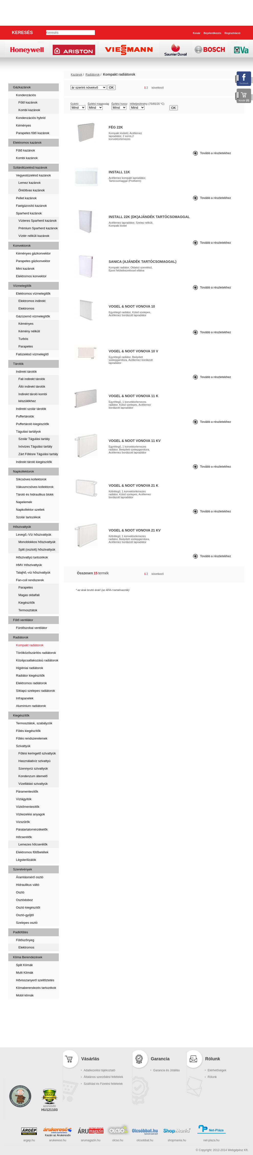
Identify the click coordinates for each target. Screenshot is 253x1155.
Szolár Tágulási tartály (34, 439)
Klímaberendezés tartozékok (36, 988)
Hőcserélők (24, 837)
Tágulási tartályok (28, 431)
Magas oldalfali (29, 595)
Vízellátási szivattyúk (33, 783)
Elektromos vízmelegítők (33, 293)
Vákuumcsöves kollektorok (35, 487)
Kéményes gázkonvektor (33, 253)
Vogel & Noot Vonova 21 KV (135, 530)
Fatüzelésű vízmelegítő (32, 354)
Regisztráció (232, 33)
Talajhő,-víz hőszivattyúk (33, 572)
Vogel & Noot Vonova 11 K (134, 396)
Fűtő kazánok (28, 102)
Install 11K (119, 172)
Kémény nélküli (29, 331)
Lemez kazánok (30, 183)
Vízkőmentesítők (28, 806)
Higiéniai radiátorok (29, 668)
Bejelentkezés (212, 33)
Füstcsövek (24, 1023)
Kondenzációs (26, 95)
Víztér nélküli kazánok (34, 236)
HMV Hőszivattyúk (29, 565)
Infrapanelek (25, 698)
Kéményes (23, 125)
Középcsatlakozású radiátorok (37, 660)
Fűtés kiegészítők (28, 731)
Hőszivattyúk (22, 527)
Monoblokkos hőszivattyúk (37, 542)
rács (225, 88)
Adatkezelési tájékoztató (99, 1070)
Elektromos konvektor (31, 276)
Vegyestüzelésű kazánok (33, 175)
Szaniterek (23, 1007)
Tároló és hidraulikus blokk (35, 494)
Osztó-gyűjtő (25, 915)
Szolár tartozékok (28, 517)
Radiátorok (21, 637)
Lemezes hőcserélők (33, 844)
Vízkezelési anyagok (30, 814)
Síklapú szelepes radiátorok (35, 691)
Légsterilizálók (26, 860)
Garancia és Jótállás (166, 1070)
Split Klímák (24, 965)
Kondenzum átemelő (33, 776)
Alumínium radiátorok (31, 706)
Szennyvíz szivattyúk (33, 768)
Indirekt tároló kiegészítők (34, 462)
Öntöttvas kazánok (32, 190)
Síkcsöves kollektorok (31, 479)
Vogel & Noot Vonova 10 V (133, 351)
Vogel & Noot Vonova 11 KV (135, 441)
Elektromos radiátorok (31, 683)
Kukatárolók (25, 1038)
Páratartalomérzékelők (32, 829)
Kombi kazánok (29, 110)
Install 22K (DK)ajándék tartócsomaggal (149, 217)
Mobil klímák (25, 995)
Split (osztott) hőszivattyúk (37, 549)
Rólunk (212, 1077)
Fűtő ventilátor (23, 620)
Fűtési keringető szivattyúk (37, 753)
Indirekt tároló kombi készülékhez (33, 397)
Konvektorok (22, 245)
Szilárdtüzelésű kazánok (30, 167)
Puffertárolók (25, 416)
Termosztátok (28, 610)
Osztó (20, 892)
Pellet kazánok (26, 198)
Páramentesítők (27, 791)
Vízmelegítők (22, 286)
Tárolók (18, 364)
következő (158, 87)
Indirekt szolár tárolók (31, 409)
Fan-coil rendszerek (30, 580)
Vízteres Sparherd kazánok (38, 220)
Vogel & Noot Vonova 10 (132, 306)
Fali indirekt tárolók (32, 379)
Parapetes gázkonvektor (33, 261)
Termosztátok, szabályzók (34, 723)
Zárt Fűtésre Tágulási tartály (38, 454)
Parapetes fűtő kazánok (33, 133)
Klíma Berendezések (27, 957)
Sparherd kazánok (29, 213)
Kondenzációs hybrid (31, 118)
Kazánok (21, 74)
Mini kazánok (25, 268)
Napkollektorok (23, 471)
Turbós (23, 339)
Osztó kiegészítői (28, 907)
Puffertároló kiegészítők (32, 424)
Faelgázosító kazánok (31, 206)
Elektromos (26, 308)
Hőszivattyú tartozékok (32, 557)
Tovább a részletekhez (215, 153)
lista (234, 88)
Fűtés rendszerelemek (32, 738)
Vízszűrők (23, 822)
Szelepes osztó (27, 922)
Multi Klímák (24, 972)
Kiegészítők (27, 602)
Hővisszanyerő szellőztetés (35, 980)
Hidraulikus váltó (27, 885)
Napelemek (24, 502)
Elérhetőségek (217, 1070)
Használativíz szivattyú (35, 761)
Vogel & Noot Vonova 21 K (134, 485)
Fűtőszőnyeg (25, 940)
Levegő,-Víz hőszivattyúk (33, 534)
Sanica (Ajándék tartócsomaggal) (143, 262)
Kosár (196, 33)
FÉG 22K (116, 127)
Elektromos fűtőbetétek (32, 852)
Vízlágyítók (24, 799)
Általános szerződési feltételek (103, 1077)
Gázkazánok (22, 87)
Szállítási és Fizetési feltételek (103, 1084)
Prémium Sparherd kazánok (38, 228)
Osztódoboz (24, 900)
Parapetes (26, 346)
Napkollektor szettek (30, 509)
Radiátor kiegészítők (30, 675)
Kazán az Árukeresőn (58, 1135)
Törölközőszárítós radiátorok (36, 653)
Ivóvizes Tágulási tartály (35, 446)
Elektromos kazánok (27, 142)
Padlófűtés (20, 932)
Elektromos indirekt (32, 301)
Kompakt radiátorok (30, 645)
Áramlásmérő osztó (29, 877)
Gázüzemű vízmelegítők (33, 316)
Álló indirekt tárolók (32, 386)
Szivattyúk (23, 746)
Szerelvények (22, 869)
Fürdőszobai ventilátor (31, 628)
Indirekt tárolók (26, 371)
